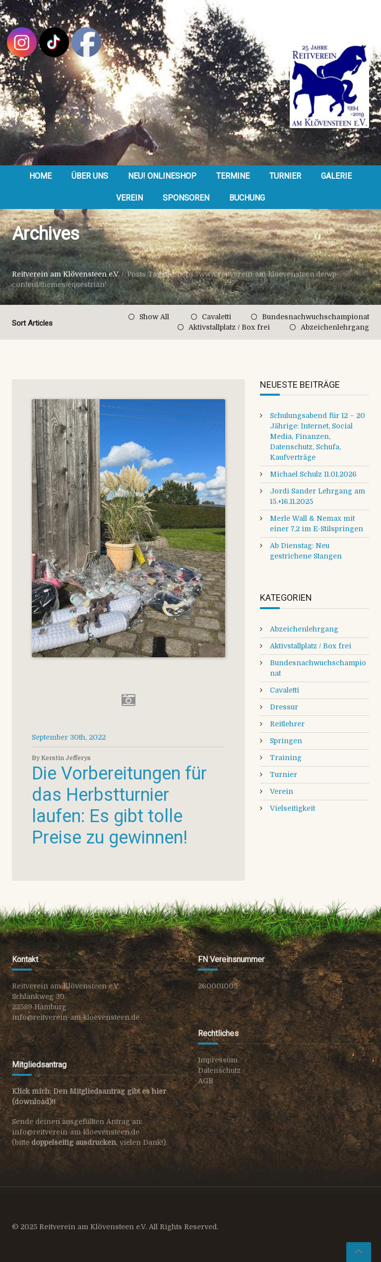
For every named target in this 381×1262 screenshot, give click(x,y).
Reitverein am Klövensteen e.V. (66, 274)
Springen (286, 741)
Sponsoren (186, 198)
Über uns (89, 176)
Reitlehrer (287, 724)
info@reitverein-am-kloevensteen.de (75, 1017)
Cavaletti (216, 317)
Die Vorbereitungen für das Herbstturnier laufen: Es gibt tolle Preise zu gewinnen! (119, 805)
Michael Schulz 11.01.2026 (313, 474)
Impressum (218, 1060)
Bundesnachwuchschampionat (315, 317)
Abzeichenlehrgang (335, 327)
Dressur (284, 707)
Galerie (336, 176)
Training (286, 758)
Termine (233, 176)
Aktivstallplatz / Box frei (229, 327)
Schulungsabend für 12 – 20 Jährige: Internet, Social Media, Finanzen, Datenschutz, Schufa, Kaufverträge (317, 436)
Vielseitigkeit (292, 808)
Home (40, 176)
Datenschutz (219, 1070)
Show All (154, 317)
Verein (129, 198)
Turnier (285, 176)
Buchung (247, 198)
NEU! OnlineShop (162, 176)
